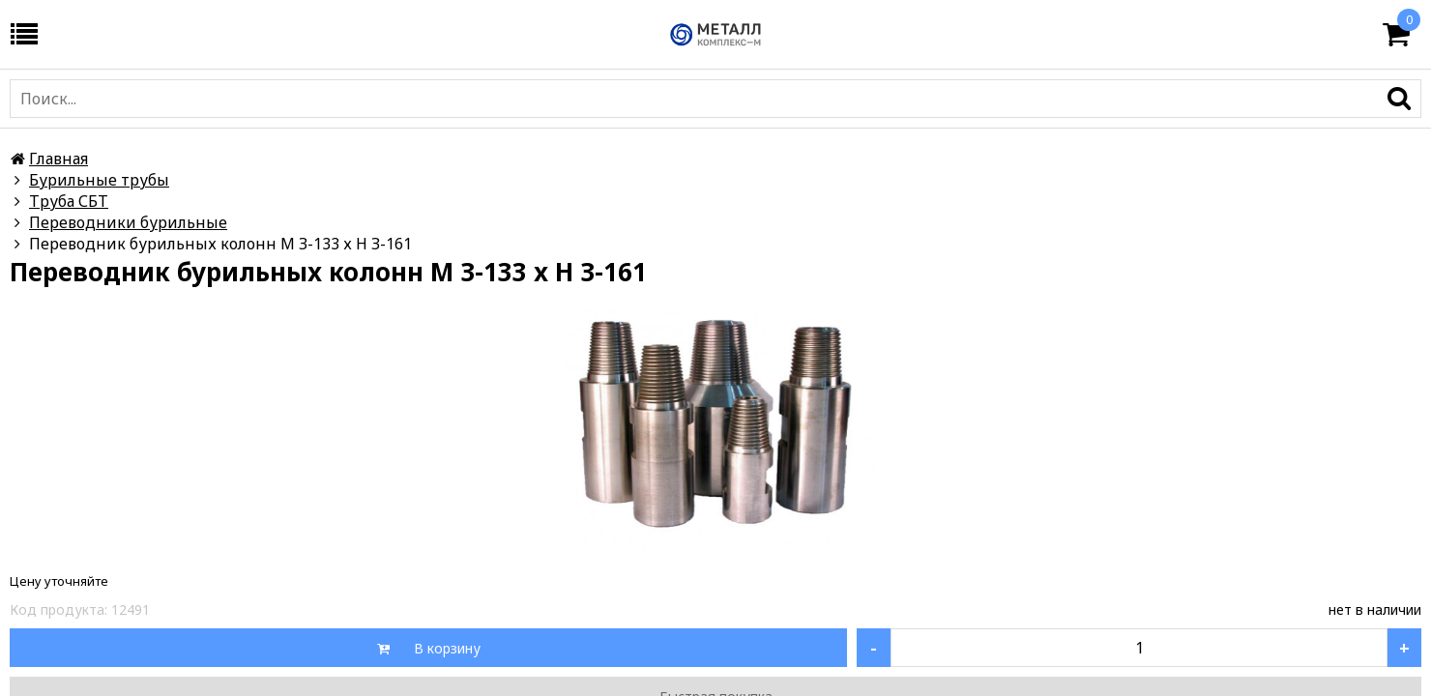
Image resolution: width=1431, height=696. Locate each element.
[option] (715, 429)
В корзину (445, 648)
